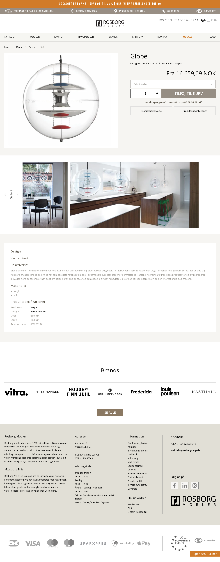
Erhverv (137, 36)
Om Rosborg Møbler (138, 443)
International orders (138, 450)
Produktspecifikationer (195, 110)
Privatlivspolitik (135, 481)
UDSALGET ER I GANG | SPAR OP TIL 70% (86, 3)
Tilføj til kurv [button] (188, 93)
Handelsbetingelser (137, 473)
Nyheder (9, 36)
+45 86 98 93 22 (187, 444)
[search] (179, 20)
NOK (203, 19)
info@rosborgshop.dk (188, 450)
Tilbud (211, 36)
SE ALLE (110, 412)
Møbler (35, 36)
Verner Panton (21, 258)
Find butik (132, 454)
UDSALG (188, 36)
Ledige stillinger (135, 465)
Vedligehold (133, 461)
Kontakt (163, 36)
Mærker (19, 47)
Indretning (133, 458)
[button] (5, 194)
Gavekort (132, 488)
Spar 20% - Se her (205, 554)
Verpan (32, 47)
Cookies (132, 469)
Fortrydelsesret (135, 477)
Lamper (58, 36)
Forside (7, 47)
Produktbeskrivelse (151, 110)
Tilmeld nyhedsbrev (137, 484)
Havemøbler (86, 36)
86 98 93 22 (190, 102)
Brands (113, 36)
